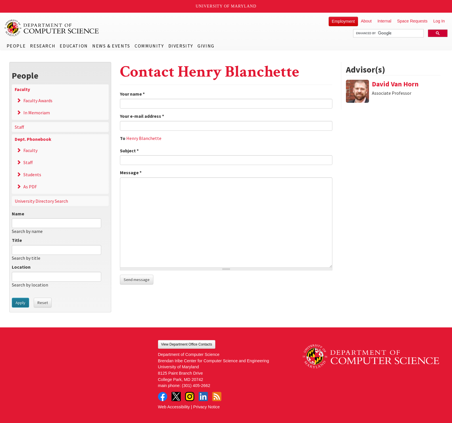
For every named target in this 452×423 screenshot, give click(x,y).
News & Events (111, 46)
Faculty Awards (37, 100)
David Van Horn (395, 83)
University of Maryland (226, 6)
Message (131, 172)
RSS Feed (216, 396)
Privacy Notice (206, 407)
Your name (132, 94)
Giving (205, 46)
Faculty (22, 89)
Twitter (176, 396)
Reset (42, 302)
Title (17, 240)
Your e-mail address (142, 116)
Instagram (189, 396)
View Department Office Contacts (186, 344)
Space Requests (412, 21)
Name (18, 214)
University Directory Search (41, 201)
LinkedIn (203, 396)
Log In (439, 21)
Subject (129, 150)
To (122, 138)
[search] (388, 33)
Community (149, 46)
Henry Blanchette (143, 138)
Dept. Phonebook (33, 139)
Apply (20, 302)
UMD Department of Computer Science (51, 28)
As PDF (30, 186)
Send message (137, 279)
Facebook (162, 396)
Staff (19, 127)
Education (74, 46)
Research (42, 46)
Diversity (180, 46)
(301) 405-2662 (196, 385)
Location (21, 267)
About (366, 21)
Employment (343, 21)
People (16, 46)
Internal (384, 21)
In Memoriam (36, 112)
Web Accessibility (174, 407)
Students (32, 174)
